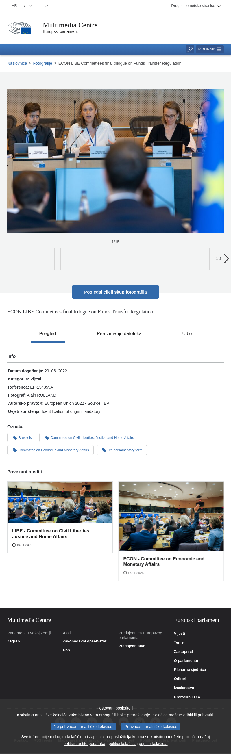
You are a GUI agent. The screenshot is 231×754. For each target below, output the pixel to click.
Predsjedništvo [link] (132, 646)
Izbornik (209, 49)
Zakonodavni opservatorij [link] (85, 641)
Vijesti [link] (179, 634)
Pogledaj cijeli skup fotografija (115, 291)
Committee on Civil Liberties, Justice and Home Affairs (89, 437)
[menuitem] (29, 6)
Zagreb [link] (13, 641)
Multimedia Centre (70, 25)
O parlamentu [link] (186, 661)
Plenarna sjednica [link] (190, 670)
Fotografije (42, 63)
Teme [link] (179, 642)
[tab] (48, 334)
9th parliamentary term (122, 449)
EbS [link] (66, 650)
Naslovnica (17, 63)
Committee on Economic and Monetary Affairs (50, 449)
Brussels (22, 437)
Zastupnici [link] (183, 652)
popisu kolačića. (153, 743)
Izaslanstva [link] (184, 688)
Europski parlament (60, 31)
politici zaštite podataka (84, 743)
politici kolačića (122, 743)
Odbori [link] (180, 679)
